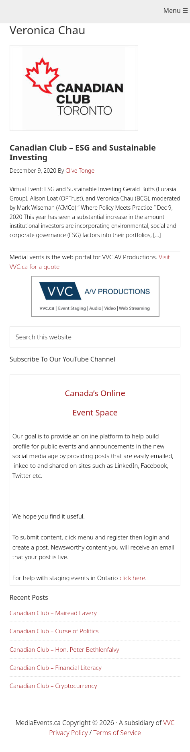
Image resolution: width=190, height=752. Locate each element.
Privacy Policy (68, 732)
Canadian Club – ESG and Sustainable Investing (83, 152)
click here (131, 578)
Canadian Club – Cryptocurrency (53, 686)
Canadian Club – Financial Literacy (56, 667)
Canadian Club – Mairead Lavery (53, 613)
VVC (168, 722)
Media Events (89, 12)
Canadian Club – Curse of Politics (54, 631)
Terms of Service (117, 732)
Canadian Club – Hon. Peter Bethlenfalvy (64, 649)
